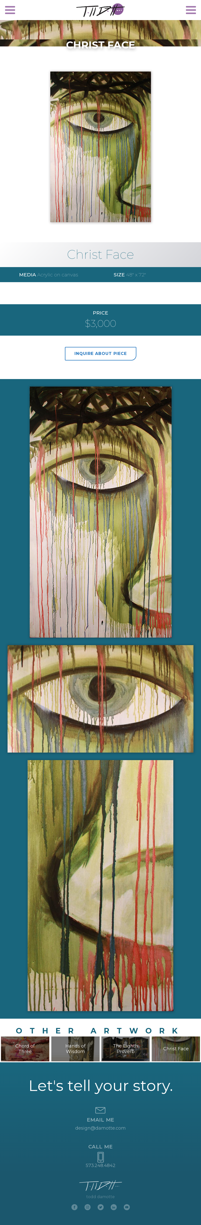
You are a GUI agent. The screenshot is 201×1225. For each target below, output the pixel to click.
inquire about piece (100, 353)
